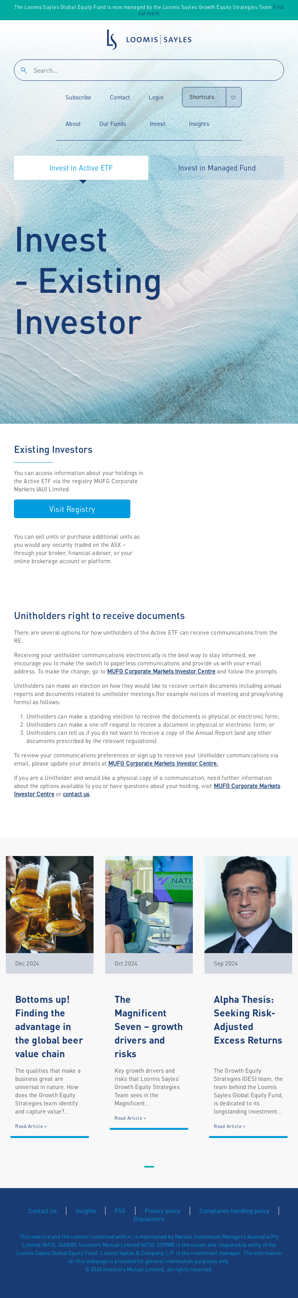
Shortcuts (201, 97)
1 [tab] (149, 1167)
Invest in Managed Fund (217, 167)
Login (156, 97)
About (73, 123)
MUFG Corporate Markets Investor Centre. (163, 763)
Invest (157, 123)
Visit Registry (72, 509)
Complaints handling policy (234, 1210)
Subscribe (78, 97)
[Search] (149, 70)
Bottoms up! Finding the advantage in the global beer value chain (49, 1026)
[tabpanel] (49, 997)
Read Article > (31, 1126)
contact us (76, 794)
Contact (120, 97)
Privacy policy (162, 1210)
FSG (120, 1210)
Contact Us (42, 1210)
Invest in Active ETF (81, 167)
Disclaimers (148, 1219)
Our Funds (112, 123)
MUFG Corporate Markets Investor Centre (161, 671)
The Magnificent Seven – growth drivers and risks (148, 1026)
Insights (199, 123)
